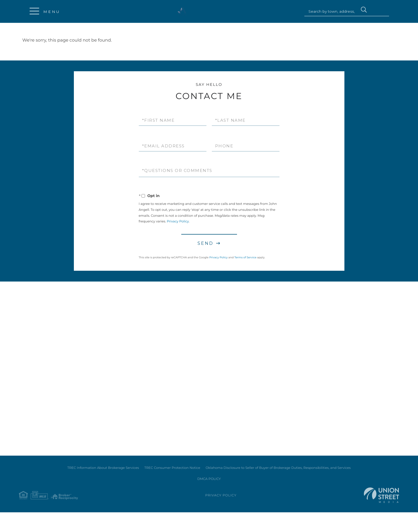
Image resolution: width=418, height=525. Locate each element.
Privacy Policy (178, 222)
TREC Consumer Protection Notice (172, 478)
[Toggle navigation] (34, 11)
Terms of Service (245, 257)
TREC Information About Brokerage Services (103, 478)
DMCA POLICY (209, 489)
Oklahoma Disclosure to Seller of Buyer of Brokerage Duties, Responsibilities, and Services (278, 478)
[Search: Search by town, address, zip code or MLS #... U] (332, 11)
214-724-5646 (104, 11)
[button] (364, 10)
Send (205, 243)
